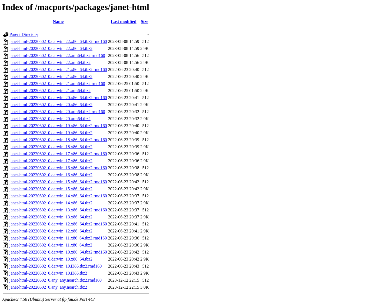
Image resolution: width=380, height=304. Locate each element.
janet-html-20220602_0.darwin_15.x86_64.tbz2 (50, 189)
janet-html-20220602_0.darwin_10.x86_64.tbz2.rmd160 (58, 252)
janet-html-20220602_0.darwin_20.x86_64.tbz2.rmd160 (58, 97)
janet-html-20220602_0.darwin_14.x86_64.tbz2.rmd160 (58, 196)
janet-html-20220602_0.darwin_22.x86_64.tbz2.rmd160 (58, 41)
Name (58, 21)
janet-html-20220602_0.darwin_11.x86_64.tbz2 (50, 245)
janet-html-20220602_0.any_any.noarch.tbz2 (48, 287)
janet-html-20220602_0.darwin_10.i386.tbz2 (48, 273)
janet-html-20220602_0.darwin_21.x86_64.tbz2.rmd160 (58, 69)
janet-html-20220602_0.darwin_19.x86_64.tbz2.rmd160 (58, 125)
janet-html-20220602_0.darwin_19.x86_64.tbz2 (50, 132)
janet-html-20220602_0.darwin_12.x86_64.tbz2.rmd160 (58, 224)
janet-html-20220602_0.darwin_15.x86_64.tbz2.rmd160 (58, 182)
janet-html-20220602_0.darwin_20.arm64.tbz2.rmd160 (57, 111)
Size (144, 21)
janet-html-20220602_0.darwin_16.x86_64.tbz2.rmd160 (58, 167)
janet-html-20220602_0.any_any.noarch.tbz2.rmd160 (55, 280)
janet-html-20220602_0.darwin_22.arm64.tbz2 (50, 62)
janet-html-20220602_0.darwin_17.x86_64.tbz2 (50, 160)
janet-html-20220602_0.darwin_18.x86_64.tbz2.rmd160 (58, 139)
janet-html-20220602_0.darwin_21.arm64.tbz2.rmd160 (57, 83)
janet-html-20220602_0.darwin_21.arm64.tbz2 (50, 90)
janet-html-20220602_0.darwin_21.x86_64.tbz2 (50, 76)
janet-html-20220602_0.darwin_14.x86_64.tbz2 (50, 203)
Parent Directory (23, 34)
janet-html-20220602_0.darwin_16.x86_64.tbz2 (50, 175)
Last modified (123, 21)
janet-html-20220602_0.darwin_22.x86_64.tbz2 (50, 48)
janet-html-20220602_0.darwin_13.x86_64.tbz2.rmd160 (58, 210)
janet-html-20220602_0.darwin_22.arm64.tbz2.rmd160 (57, 55)
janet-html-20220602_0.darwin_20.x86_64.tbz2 (50, 104)
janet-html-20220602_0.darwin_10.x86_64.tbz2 (50, 259)
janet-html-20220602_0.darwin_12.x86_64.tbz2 (50, 231)
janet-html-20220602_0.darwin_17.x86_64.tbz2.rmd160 (58, 153)
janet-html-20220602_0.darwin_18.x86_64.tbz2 (50, 146)
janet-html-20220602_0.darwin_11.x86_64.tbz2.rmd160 (58, 238)
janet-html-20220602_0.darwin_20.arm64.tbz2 (50, 118)
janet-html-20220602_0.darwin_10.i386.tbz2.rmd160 (55, 266)
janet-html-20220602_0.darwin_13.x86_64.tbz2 (50, 217)
